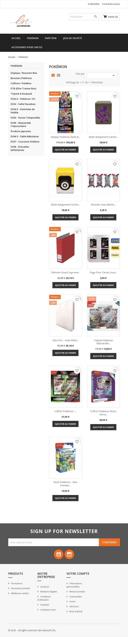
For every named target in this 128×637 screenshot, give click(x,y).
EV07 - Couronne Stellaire (25, 141)
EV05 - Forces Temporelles (25, 117)
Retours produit (77, 591)
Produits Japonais (21, 131)
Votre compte (78, 574)
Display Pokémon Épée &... (65, 136)
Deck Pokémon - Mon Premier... (65, 483)
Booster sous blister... (103, 204)
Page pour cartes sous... (103, 272)
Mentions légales (48, 591)
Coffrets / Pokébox (21, 83)
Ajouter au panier (65, 149)
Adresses (74, 606)
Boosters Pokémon (21, 78)
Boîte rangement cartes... (103, 136)
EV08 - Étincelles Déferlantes (20, 148)
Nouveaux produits (20, 588)
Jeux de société (72, 38)
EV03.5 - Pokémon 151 (23, 98)
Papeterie (51, 38)
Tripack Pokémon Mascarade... (103, 342)
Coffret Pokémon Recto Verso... (103, 413)
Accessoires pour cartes (26, 47)
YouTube (58, 554)
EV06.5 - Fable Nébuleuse (25, 136)
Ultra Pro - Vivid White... (65, 340)
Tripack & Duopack (21, 93)
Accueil (16, 38)
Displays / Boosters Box (24, 72)
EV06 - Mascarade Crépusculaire (21, 124)
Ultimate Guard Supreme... (65, 272)
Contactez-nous (111, 4)
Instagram (69, 554)
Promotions (16, 583)
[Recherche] (84, 16)
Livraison (44, 586)
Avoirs (72, 601)
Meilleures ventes (20, 593)
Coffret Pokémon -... (65, 411)
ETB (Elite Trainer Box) (23, 88)
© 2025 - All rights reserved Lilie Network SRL (32, 630)
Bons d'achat (75, 611)
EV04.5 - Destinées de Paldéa (23, 111)
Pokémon (33, 38)
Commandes (75, 596)
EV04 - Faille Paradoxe (23, 104)
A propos (44, 604)
